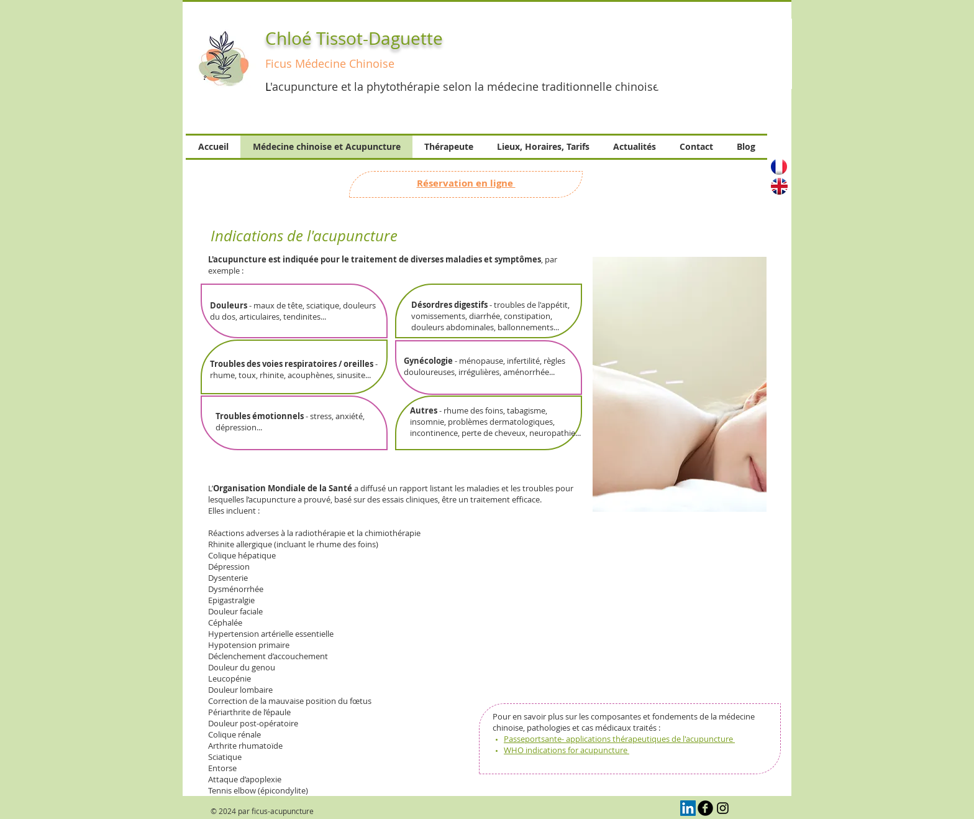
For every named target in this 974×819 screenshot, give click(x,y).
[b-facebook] (705, 808)
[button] (724, 54)
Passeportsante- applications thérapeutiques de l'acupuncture (619, 738)
